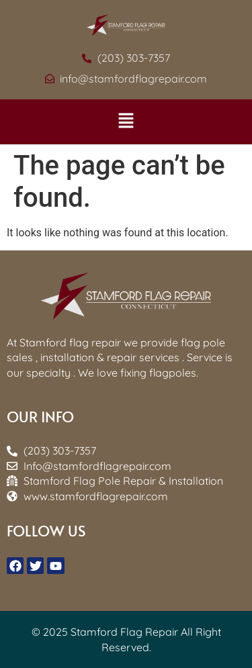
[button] (126, 122)
